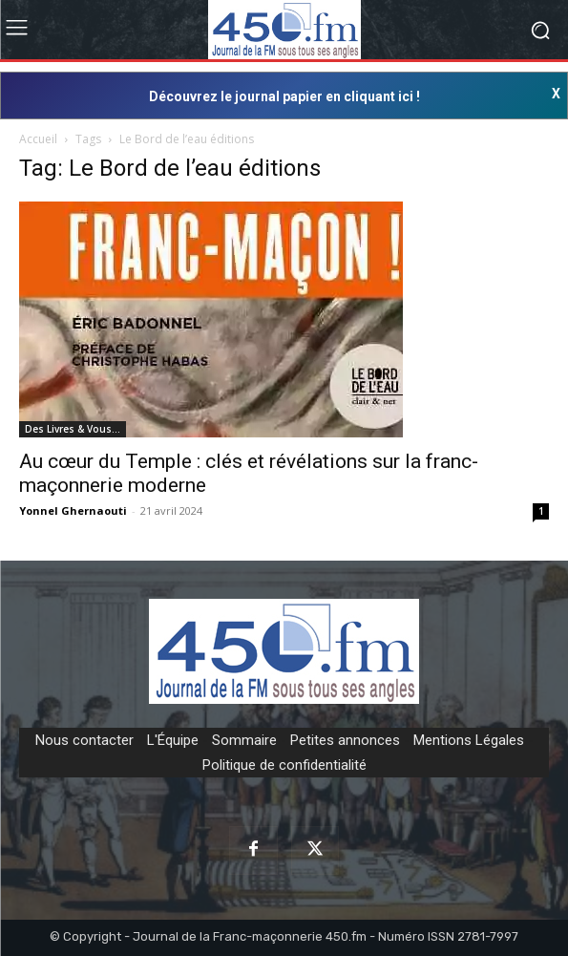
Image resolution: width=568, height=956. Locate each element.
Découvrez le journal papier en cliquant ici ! (284, 96)
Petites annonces (345, 740)
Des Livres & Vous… (72, 429)
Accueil (38, 139)
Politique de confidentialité (284, 765)
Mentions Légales (468, 740)
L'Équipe (173, 740)
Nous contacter (84, 740)
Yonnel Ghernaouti (73, 510)
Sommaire (244, 740)
